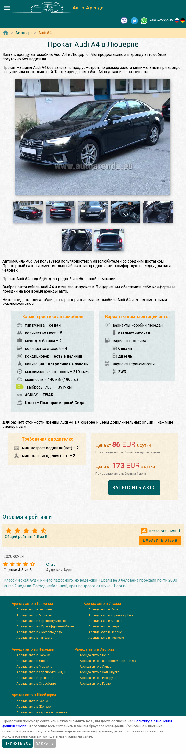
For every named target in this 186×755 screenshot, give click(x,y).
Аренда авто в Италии (102, 603)
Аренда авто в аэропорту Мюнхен (41, 621)
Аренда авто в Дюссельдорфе (39, 632)
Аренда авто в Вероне (105, 632)
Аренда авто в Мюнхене (34, 615)
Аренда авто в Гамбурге (34, 637)
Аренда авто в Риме (103, 609)
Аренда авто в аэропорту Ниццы (40, 672)
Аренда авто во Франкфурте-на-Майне (45, 626)
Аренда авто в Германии (32, 603)
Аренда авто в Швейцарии (34, 695)
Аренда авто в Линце (95, 666)
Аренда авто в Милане (105, 621)
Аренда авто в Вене (94, 655)
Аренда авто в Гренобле (34, 678)
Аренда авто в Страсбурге (36, 683)
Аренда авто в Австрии (94, 649)
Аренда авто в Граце (95, 683)
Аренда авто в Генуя (103, 626)
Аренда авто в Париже (33, 655)
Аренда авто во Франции (33, 649)
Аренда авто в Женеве (33, 706)
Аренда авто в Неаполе (106, 637)
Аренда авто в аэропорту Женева (41, 712)
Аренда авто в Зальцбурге (99, 672)
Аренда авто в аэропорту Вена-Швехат (109, 660)
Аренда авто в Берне (32, 701)
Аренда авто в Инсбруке (98, 678)
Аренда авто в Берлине (34, 609)
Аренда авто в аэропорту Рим (110, 615)
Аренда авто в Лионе (32, 660)
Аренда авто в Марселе (34, 666)
